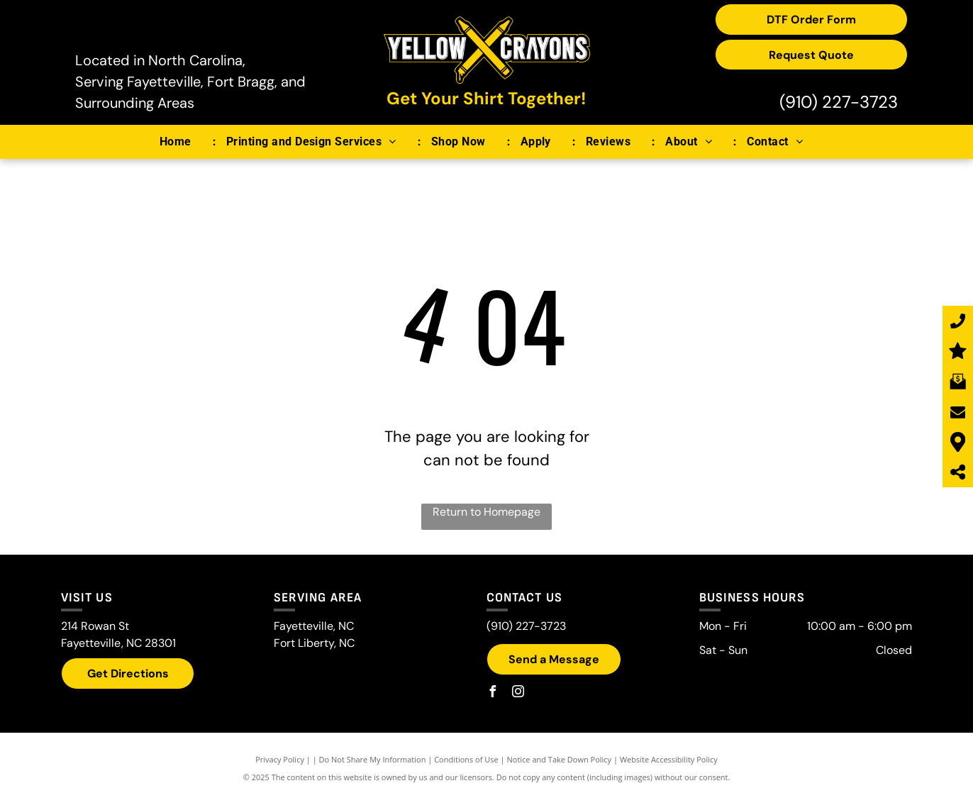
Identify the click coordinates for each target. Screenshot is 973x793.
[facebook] (492, 693)
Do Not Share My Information (372, 759)
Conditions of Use (466, 759)
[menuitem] (182, 142)
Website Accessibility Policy (669, 759)
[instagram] (517, 693)
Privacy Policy (279, 759)
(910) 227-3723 (838, 102)
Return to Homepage (486, 511)
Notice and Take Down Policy (559, 759)
